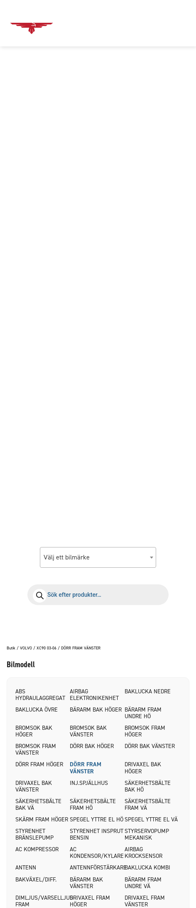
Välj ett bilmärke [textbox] (67, 557)
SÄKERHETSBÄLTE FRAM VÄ (148, 804)
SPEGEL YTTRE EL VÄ (151, 819)
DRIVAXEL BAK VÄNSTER (33, 786)
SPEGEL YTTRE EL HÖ (96, 819)
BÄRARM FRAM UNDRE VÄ (143, 883)
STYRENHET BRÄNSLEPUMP (34, 834)
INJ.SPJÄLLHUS (89, 783)
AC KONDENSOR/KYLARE (97, 852)
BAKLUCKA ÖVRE (36, 710)
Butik (11, 648)
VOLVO (26, 648)
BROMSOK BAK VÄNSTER (88, 731)
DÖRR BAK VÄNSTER (150, 746)
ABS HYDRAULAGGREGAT (40, 695)
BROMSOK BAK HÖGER (33, 731)
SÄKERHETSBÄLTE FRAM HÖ (93, 804)
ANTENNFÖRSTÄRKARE (97, 868)
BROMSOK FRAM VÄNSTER (35, 749)
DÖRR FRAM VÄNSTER (85, 767)
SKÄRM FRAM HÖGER (41, 819)
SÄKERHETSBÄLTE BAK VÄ (38, 804)
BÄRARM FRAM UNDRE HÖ (143, 713)
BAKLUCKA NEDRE (148, 691)
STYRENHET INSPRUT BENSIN (96, 834)
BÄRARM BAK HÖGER (96, 710)
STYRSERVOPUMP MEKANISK (147, 834)
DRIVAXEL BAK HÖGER (143, 767)
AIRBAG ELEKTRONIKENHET (94, 695)
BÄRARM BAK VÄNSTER (86, 883)
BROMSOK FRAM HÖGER (145, 731)
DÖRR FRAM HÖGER (39, 764)
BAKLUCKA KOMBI (147, 868)
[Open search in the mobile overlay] (98, 594)
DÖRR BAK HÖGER (92, 746)
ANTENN (25, 868)
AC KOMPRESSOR (37, 849)
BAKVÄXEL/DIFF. (35, 880)
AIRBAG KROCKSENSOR (143, 852)
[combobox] (98, 557)
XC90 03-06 (46, 648)
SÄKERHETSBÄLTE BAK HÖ (148, 786)
